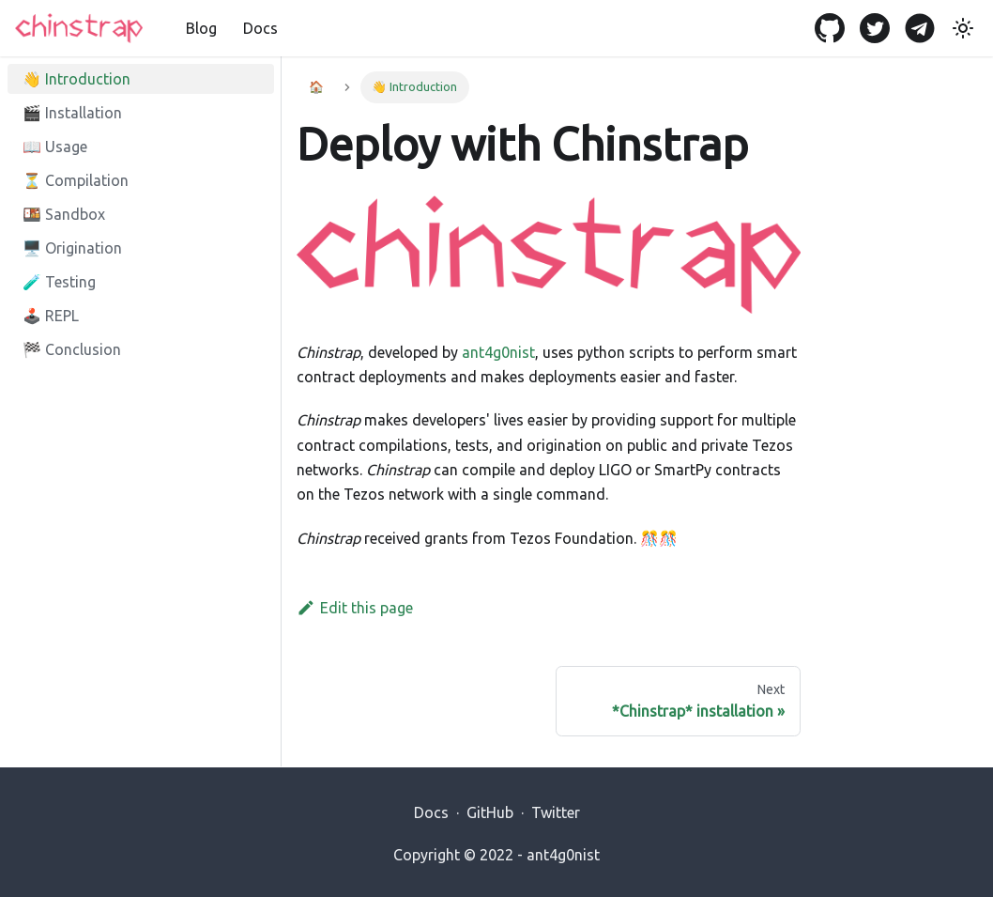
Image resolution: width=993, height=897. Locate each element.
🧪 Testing (59, 281)
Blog (201, 28)
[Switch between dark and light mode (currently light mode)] (963, 28)
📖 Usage (55, 146)
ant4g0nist (498, 352)
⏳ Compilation (76, 180)
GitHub (489, 812)
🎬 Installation (72, 112)
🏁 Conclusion (72, 349)
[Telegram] (925, 28)
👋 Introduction (76, 78)
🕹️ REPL (51, 315)
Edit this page (355, 607)
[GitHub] (835, 28)
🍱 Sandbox (64, 214)
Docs (260, 28)
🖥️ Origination (72, 248)
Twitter (555, 812)
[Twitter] (880, 28)
